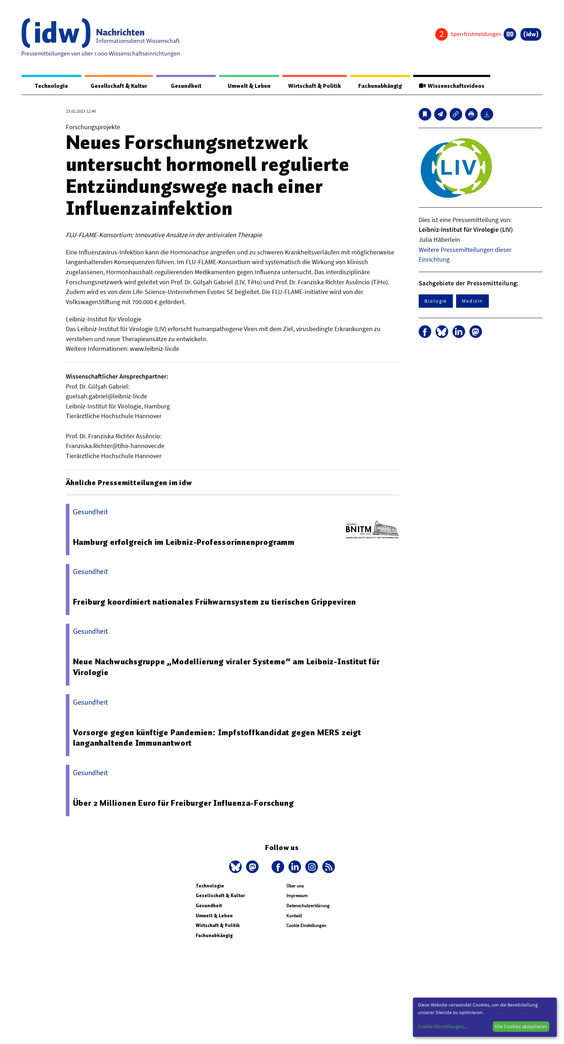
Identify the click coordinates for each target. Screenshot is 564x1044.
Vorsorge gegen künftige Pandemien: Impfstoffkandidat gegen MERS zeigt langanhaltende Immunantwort (217, 737)
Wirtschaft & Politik (314, 86)
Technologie (51, 86)
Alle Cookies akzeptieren (521, 1026)
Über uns (295, 886)
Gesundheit (186, 86)
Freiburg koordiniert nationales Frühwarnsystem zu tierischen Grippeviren (214, 602)
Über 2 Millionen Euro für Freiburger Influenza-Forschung (183, 803)
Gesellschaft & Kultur (119, 86)
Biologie (435, 301)
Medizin (472, 301)
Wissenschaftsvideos (452, 86)
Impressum (297, 895)
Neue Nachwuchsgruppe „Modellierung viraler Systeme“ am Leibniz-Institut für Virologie (226, 666)
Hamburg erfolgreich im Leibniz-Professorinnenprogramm (184, 542)
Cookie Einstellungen (306, 925)
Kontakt (294, 916)
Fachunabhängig (380, 86)
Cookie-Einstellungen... (442, 1026)
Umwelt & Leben (249, 86)
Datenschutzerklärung (307, 906)
